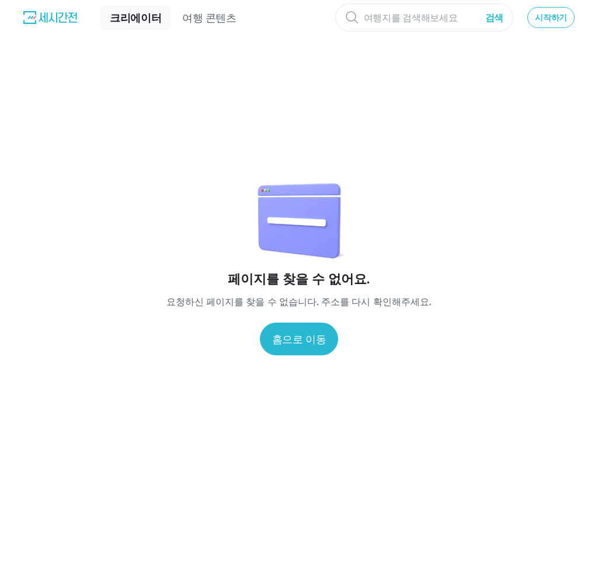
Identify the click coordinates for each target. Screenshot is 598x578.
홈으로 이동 (299, 339)
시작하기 (551, 17)
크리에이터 (135, 18)
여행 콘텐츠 (209, 18)
